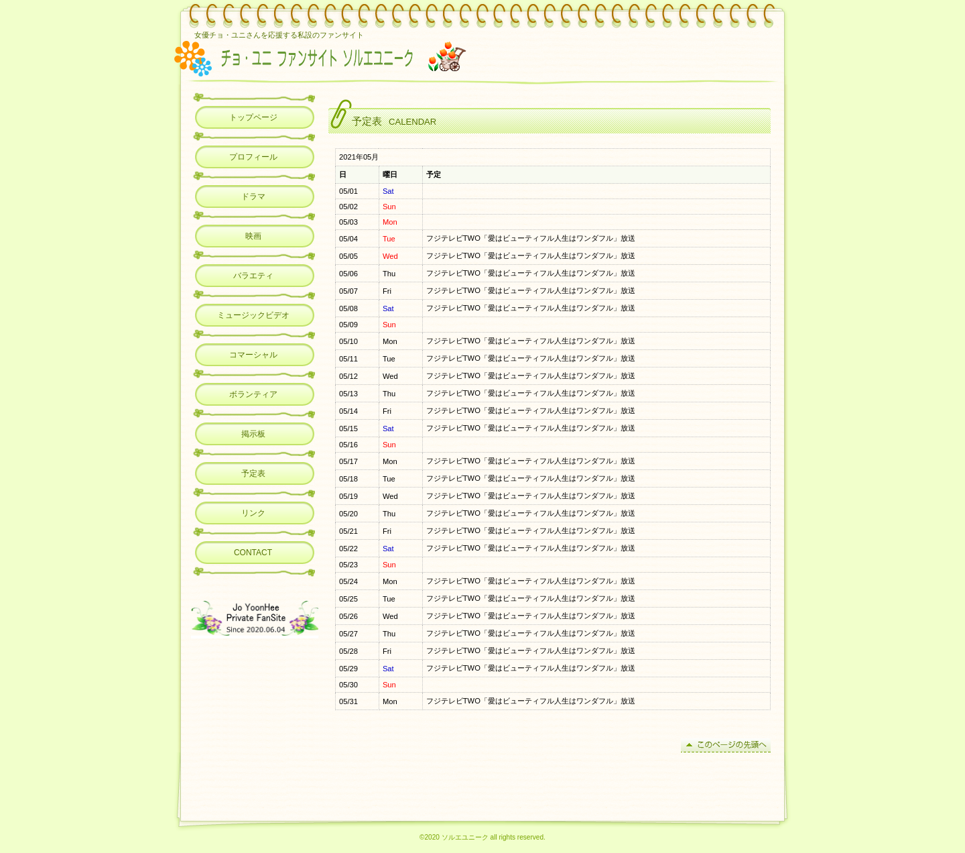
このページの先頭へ (726, 745)
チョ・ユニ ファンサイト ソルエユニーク (364, 57)
